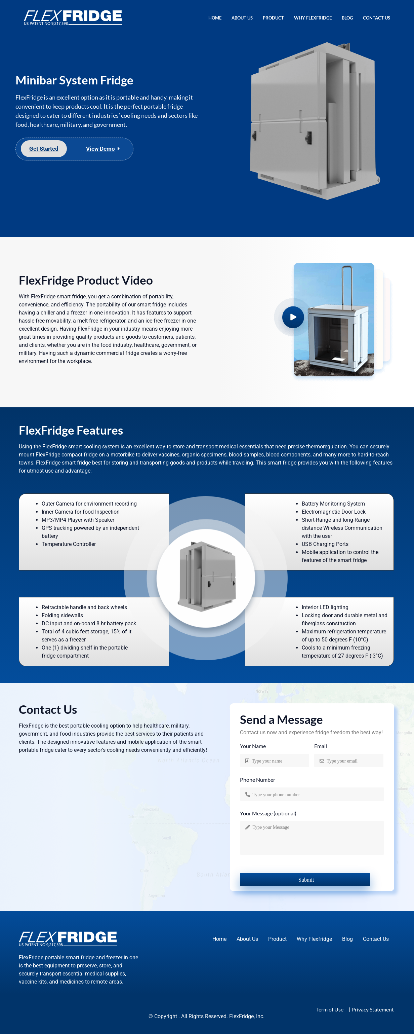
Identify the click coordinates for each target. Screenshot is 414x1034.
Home (214, 18)
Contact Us (376, 18)
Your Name (253, 746)
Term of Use (329, 1009)
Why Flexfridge (313, 18)
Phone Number (257, 780)
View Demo (100, 148)
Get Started (43, 148)
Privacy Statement (372, 1009)
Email (320, 746)
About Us (242, 18)
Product (273, 18)
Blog (347, 18)
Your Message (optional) (268, 813)
